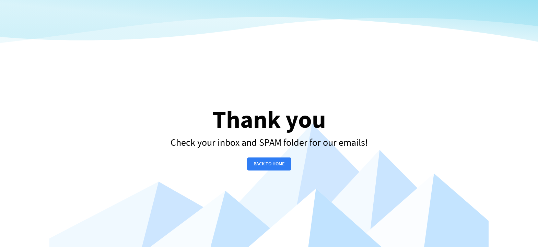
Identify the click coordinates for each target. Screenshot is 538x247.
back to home (269, 164)
